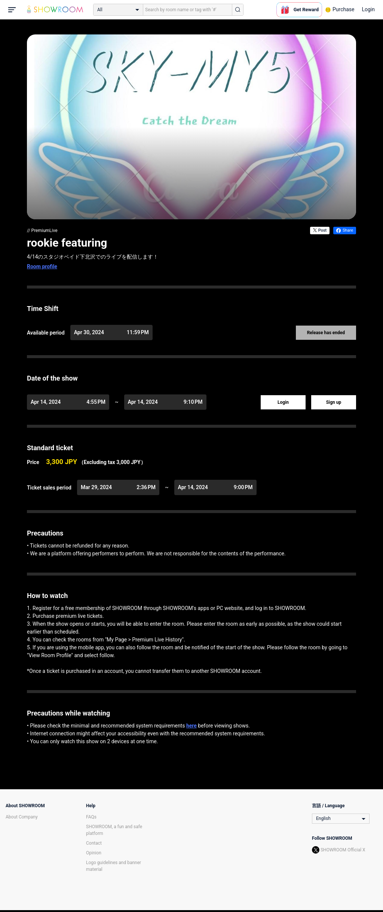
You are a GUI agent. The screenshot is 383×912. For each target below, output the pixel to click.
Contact (94, 843)
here (191, 726)
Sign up (333, 402)
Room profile (42, 266)
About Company (22, 817)
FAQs (91, 817)
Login (368, 9)
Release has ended (326, 332)
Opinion (93, 852)
